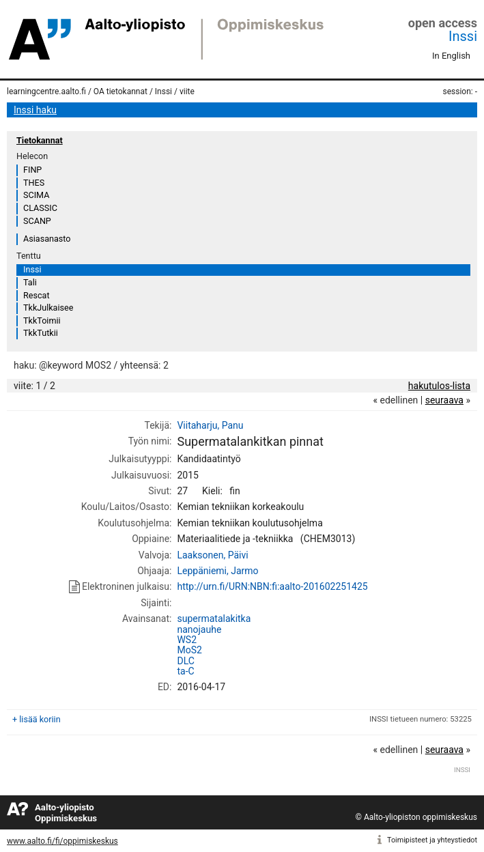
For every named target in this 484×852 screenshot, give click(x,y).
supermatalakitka (214, 618)
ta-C (185, 671)
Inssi (463, 36)
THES (33, 183)
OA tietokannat (120, 91)
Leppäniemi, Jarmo (217, 570)
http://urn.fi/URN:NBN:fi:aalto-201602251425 (272, 586)
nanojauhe (199, 629)
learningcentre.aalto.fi (46, 91)
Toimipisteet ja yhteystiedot (432, 840)
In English (451, 56)
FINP (32, 170)
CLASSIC (40, 208)
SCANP (37, 221)
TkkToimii (42, 320)
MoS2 (189, 649)
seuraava (444, 400)
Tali (30, 282)
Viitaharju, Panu (210, 425)
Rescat (36, 295)
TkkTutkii (40, 333)
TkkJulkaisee (48, 307)
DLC (185, 660)
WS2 (187, 639)
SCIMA (36, 195)
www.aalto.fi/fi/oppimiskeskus (62, 841)
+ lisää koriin (36, 719)
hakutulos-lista (439, 385)
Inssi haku (35, 109)
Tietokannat (39, 140)
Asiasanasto (46, 238)
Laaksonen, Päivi (212, 555)
